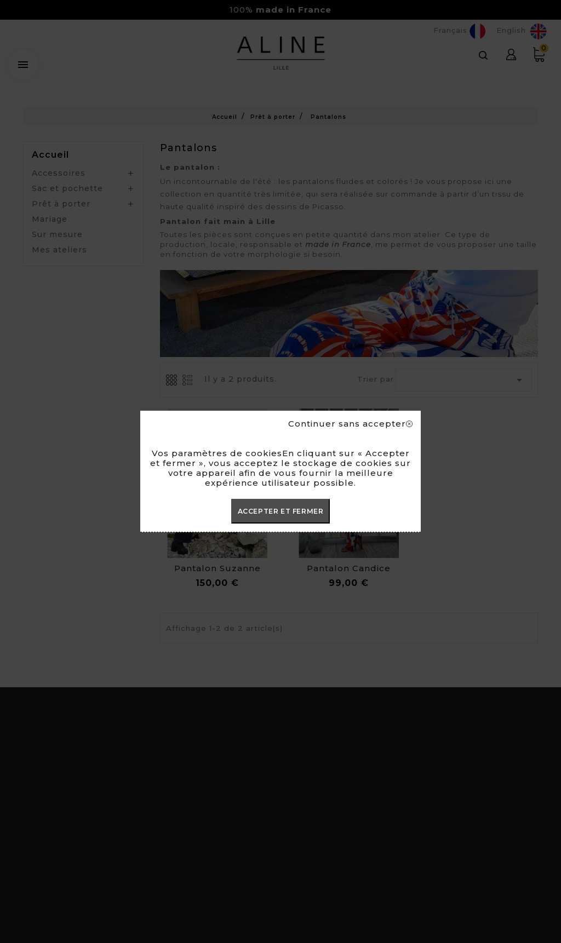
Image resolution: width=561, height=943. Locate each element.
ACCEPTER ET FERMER (281, 511)
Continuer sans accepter (350, 424)
